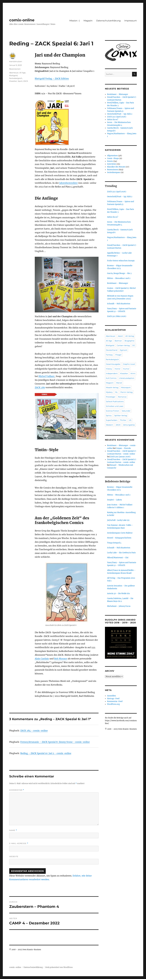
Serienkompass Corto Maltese (119, 533)
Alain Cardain (42, 658)
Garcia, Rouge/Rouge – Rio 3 (119, 273)
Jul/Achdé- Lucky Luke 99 (118, 520)
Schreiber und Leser (114, 406)
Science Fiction (112, 411)
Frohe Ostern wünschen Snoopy (121, 261)
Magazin (88, 20)
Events (110, 161)
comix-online (21, 20)
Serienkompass (113, 172)
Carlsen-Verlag (123, 345)
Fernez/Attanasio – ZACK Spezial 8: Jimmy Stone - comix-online (55, 742)
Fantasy (109, 355)
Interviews (111, 164)
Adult (120, 336)
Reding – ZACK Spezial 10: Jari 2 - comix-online (45, 753)
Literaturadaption (126, 378)
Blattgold (13, 75)
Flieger (118, 355)
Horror (117, 369)
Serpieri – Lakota (114, 500)
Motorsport (125, 387)
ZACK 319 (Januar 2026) (120, 457)
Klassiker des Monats (116, 167)
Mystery (109, 392)
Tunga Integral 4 (114, 543)
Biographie (129, 341)
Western (109, 425)
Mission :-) (74, 20)
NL (116, 392)
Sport (20, 81)
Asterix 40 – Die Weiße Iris (118, 593)
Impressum (130, 20)
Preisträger (110, 397)
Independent (112, 373)
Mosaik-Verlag (112, 387)
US (130, 420)
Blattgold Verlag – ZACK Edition (52, 78)
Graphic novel (129, 364)
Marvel (119, 383)
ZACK (25, 81)
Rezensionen (15, 69)
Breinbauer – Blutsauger (117, 94)
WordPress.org (113, 704)
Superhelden (111, 420)
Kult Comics (111, 378)
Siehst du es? (112, 119)
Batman (118, 341)
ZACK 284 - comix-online (34, 730)
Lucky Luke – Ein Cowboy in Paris (121, 553)
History (109, 369)
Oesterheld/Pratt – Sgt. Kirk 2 (119, 114)
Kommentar (16, 790)
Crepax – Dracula (123, 448)
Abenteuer (14, 73)
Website (13, 856)
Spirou (109, 415)
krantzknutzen (15, 61)
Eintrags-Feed (113, 698)
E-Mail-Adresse (18, 843)
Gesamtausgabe (113, 364)
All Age (22, 73)
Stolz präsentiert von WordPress (59, 967)
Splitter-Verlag (120, 415)
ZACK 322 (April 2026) (116, 117)
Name (13, 830)
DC (133, 345)
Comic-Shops (113, 158)
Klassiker (13, 81)
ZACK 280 (40, 387)
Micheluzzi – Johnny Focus (118, 606)
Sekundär (126, 411)
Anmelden (111, 696)
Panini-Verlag (126, 392)
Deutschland (111, 350)
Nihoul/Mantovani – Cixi (117, 557)
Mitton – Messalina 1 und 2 (118, 278)
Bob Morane (60, 658)
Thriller (123, 420)
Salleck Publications (115, 401)
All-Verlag (129, 336)
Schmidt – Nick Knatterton (118, 304)
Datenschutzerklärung (108, 20)
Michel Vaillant (47, 376)
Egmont (123, 350)
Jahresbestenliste (68, 183)
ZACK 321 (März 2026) (116, 316)
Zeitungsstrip (129, 425)
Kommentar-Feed (114, 701)
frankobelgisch (15, 78)
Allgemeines (112, 155)
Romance (122, 397)
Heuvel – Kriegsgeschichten (119, 538)
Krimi (133, 373)
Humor (126, 369)
